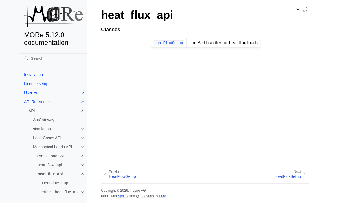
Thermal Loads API (50, 156)
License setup (36, 83)
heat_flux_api (50, 174)
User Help (32, 93)
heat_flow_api (50, 165)
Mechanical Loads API (52, 147)
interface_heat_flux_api (58, 194)
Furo (162, 196)
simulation (42, 129)
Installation (33, 74)
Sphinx (123, 196)
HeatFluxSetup (55, 183)
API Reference (37, 102)
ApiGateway (43, 120)
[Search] (53, 58)
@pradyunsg (146, 196)
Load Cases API (47, 138)
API (31, 111)
